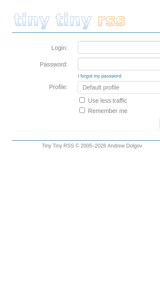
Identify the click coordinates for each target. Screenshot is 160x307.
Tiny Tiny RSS (58, 146)
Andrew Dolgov (125, 146)
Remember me (108, 110)
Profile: (58, 87)
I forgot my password (99, 75)
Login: (59, 47)
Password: (53, 64)
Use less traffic (107, 100)
